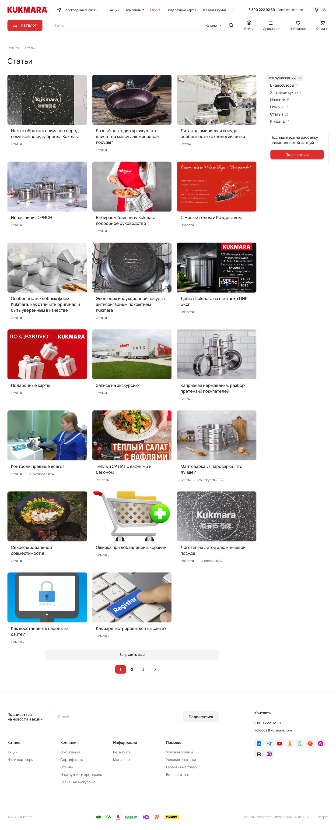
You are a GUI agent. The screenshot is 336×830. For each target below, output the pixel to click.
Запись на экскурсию (117, 385)
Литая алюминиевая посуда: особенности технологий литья (213, 133)
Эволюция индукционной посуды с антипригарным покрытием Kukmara (131, 304)
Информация (125, 742)
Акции (12, 752)
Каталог (14, 742)
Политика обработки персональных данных (275, 817)
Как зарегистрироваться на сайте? (131, 628)
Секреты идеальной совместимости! (31, 550)
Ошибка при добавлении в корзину (131, 547)
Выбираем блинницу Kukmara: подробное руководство (126, 220)
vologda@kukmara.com (273, 730)
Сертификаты (72, 759)
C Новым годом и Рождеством (211, 217)
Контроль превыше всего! (37, 466)
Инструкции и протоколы (81, 774)
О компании (70, 752)
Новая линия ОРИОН (31, 217)
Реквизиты (122, 752)
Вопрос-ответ (178, 774)
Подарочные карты (30, 385)
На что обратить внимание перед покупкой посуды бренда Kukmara (45, 133)
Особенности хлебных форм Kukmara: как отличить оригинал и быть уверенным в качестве (45, 304)
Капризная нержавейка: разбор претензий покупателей (213, 388)
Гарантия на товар (181, 767)
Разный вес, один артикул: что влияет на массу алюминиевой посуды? (127, 136)
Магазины (121, 759)
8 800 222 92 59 (261, 10)
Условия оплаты (179, 752)
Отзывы (66, 767)
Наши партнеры (20, 759)
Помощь (173, 742)
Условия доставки (181, 759)
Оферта (323, 817)
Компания (69, 742)
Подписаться (201, 716)
